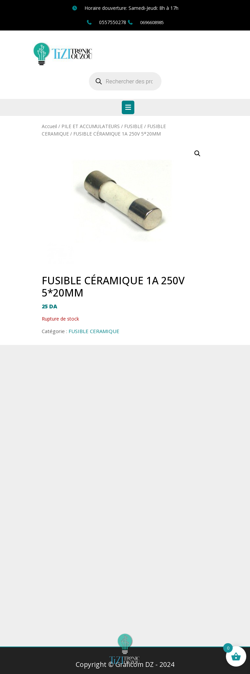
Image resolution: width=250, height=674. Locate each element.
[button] (197, 153)
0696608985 (152, 22)
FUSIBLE (133, 126)
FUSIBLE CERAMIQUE (94, 331)
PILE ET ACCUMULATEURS (90, 126)
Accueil (49, 126)
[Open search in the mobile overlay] (125, 81)
